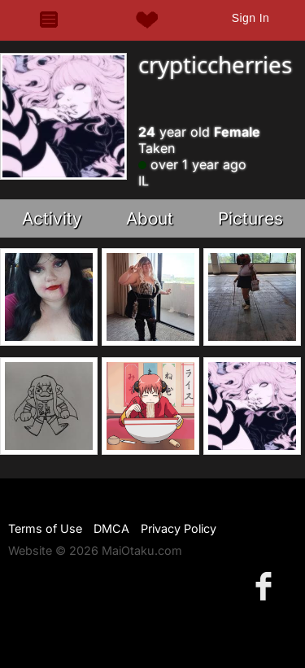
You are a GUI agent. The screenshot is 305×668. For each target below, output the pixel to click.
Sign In (250, 17)
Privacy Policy (178, 528)
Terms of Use (45, 528)
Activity (52, 218)
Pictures (250, 218)
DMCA (111, 528)
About (149, 218)
